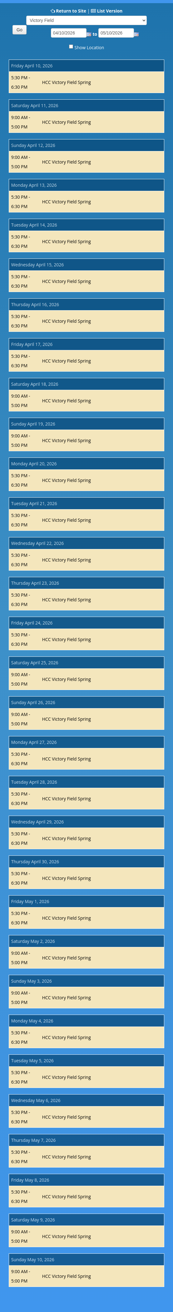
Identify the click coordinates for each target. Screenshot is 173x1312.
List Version (110, 11)
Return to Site (71, 11)
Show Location (89, 47)
